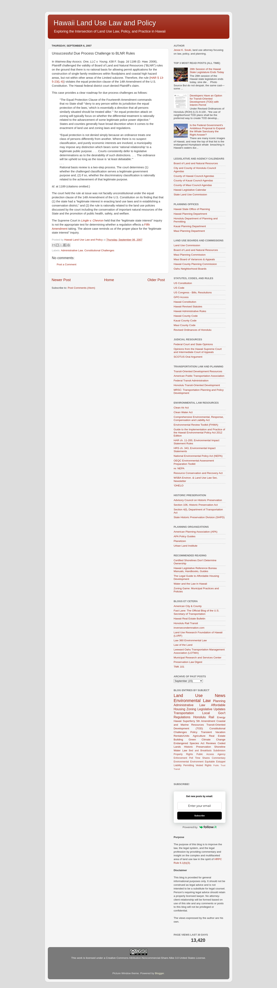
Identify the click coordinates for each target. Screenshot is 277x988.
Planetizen (180, 541)
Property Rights (183, 754)
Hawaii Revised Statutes (188, 306)
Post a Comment (67, 264)
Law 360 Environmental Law (190, 640)
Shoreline (219, 746)
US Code (179, 287)
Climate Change (213, 739)
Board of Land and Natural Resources (196, 163)
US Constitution (183, 283)
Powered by (199, 827)
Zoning (191, 709)
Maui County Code (185, 325)
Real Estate (217, 735)
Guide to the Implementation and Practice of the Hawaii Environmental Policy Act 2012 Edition (199, 432)
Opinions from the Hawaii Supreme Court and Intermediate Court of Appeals (198, 351)
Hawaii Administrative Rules (190, 311)
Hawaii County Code (186, 315)
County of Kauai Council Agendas (193, 180)
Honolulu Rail (203, 717)
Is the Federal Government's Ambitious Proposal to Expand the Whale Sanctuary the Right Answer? (207, 130)
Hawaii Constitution (185, 301)
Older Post (156, 280)
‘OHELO (178, 485)
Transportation (184, 713)
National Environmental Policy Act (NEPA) (198, 455)
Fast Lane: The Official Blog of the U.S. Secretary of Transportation (196, 612)
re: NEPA (179, 468)
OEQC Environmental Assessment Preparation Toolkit (194, 462)
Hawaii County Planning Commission (195, 264)
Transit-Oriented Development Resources (198, 371)
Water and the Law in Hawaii (190, 583)
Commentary (218, 758)
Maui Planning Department (189, 230)
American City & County (188, 606)
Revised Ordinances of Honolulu (193, 329)
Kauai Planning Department (190, 226)
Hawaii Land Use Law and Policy (105, 23)
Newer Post (61, 280)
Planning (219, 701)
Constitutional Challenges (99, 250)
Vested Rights (204, 765)
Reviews (211, 743)
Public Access (205, 754)
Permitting (188, 765)
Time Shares (202, 758)
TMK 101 (179, 666)
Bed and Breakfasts (200, 750)
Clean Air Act (181, 407)
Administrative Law (72, 250)
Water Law (180, 750)
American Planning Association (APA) (195, 531)
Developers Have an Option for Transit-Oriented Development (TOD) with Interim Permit (206, 100)
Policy (193, 732)
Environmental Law (192, 700)
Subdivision (219, 750)
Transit (177, 769)
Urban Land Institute (186, 545)
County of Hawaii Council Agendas (194, 176)
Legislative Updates (211, 709)
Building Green (185, 739)
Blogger (159, 973)
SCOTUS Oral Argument (188, 356)
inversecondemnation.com (189, 627)
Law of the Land (183, 644)
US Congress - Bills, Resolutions (193, 292)
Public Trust (219, 765)
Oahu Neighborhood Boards (190, 268)
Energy (221, 717)
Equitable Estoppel (215, 761)
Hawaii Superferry (184, 721)
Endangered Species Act (189, 743)
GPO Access (181, 297)
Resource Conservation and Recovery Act (198, 473)
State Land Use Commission (190, 194)
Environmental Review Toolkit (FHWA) (196, 424)
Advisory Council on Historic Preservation (198, 500)
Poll (191, 758)
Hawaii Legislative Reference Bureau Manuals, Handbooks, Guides (195, 570)
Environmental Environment (189, 761)
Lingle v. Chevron (92, 220)
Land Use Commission (187, 245)
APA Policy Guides (185, 536)
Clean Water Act (183, 412)
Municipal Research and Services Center (198, 657)
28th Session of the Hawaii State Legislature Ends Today (207, 71)
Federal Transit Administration (191, 380)
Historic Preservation (197, 746)
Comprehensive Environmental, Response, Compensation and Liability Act (199, 418)
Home (109, 280)
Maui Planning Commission (190, 254)
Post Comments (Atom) (81, 287)
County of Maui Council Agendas (193, 185)
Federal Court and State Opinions (193, 344)
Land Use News (199, 695)
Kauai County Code (185, 320)
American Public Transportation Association (199, 375)
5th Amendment (205, 721)
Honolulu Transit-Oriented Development (197, 385)
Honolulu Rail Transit (186, 623)
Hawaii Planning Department (190, 213)
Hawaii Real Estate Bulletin (189, 618)
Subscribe (199, 815)
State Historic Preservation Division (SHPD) (199, 517)
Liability (178, 765)
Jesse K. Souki (182, 50)
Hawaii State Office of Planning (192, 209)
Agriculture (199, 735)
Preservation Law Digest (188, 662)
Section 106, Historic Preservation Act (196, 504)
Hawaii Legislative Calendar (190, 189)
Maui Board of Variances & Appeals (194, 259)
